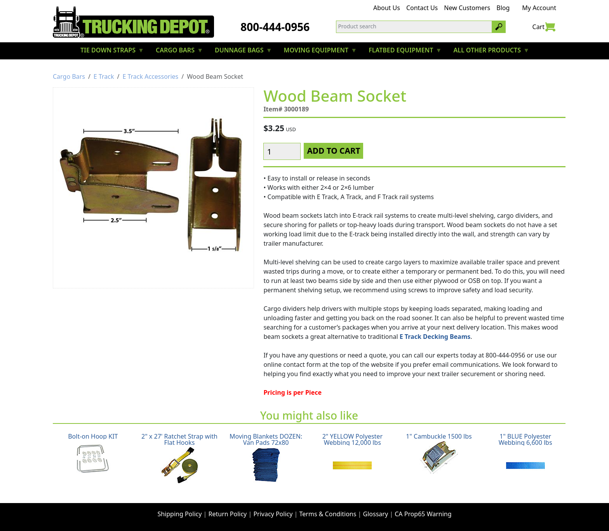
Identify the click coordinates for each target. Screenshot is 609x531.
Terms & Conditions (328, 514)
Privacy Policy (272, 514)
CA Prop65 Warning (423, 514)
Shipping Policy (179, 514)
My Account (539, 7)
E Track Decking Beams (435, 336)
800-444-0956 (275, 26)
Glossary (375, 514)
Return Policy (228, 514)
